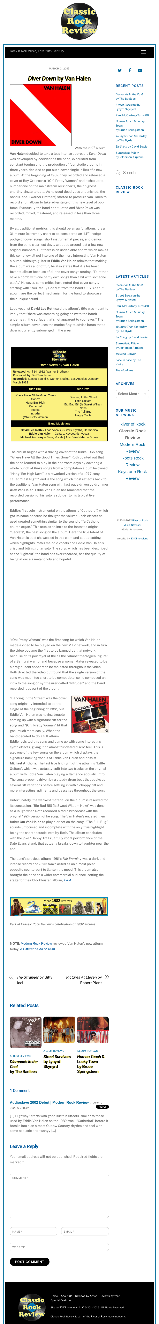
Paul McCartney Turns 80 (132, 115)
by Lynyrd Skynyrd (57, 1061)
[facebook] (130, 70)
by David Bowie (131, 146)
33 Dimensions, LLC (71, 1307)
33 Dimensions (139, 538)
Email (69, 1231)
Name (17, 1231)
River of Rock (132, 424)
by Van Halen (59, 78)
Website (18, 1247)
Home (54, 1295)
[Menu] (143, 52)
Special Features (61, 1300)
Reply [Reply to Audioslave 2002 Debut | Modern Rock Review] (102, 1106)
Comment (20, 1178)
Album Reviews (20, 1056)
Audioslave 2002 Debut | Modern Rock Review (49, 1102)
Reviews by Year (110, 1295)
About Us (66, 1295)
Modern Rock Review (36, 943)
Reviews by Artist (86, 1295)
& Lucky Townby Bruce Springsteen (90, 1064)
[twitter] (120, 70)
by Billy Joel (34, 980)
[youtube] (140, 70)
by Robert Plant (84, 980)
